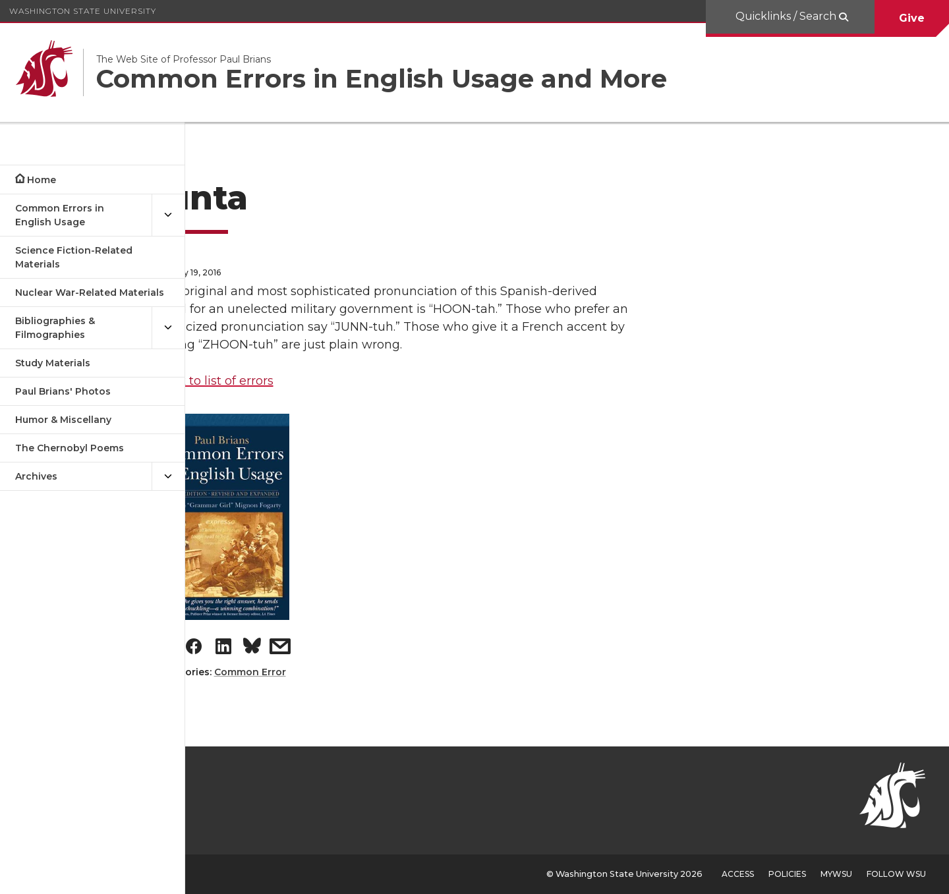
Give (912, 18)
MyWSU (836, 874)
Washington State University (82, 11)
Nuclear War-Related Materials (89, 292)
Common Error (322, 672)
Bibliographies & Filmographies (55, 328)
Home (41, 180)
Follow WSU (896, 874)
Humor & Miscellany (63, 420)
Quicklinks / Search (787, 16)
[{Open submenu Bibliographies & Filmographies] (168, 328)
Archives (36, 476)
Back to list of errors (286, 381)
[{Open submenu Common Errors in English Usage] (168, 215)
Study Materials (52, 363)
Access (738, 874)
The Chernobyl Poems (69, 448)
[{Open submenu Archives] (168, 476)
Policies (787, 874)
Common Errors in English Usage (59, 215)
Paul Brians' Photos (63, 391)
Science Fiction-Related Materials (73, 257)
